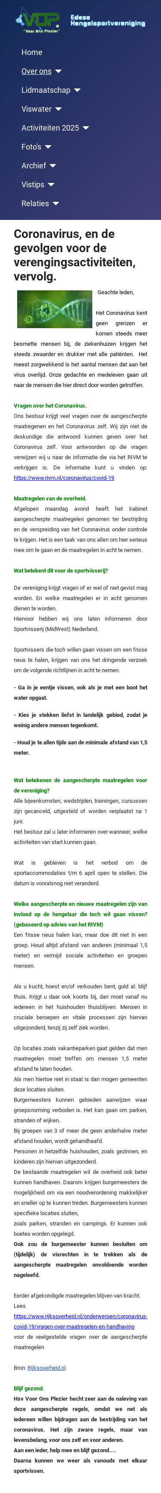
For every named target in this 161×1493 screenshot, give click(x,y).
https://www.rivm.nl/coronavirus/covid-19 (64, 478)
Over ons (36, 71)
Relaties (35, 203)
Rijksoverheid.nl (46, 1368)
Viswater (36, 109)
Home (32, 52)
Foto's (31, 147)
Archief (33, 165)
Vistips (32, 184)
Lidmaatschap (45, 90)
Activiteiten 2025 (50, 128)
